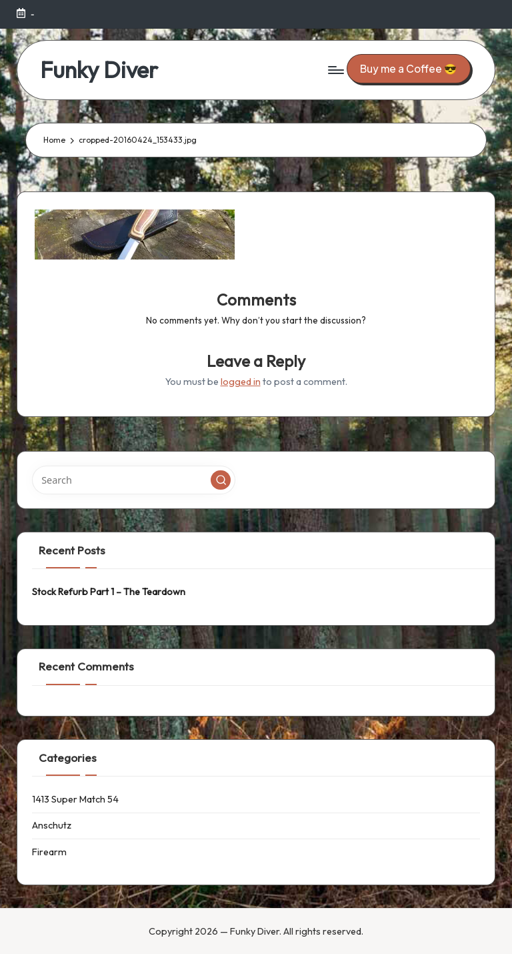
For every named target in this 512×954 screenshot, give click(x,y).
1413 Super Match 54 (75, 799)
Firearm (49, 852)
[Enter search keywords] (133, 480)
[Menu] (335, 70)
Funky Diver (99, 69)
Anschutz (51, 825)
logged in (241, 382)
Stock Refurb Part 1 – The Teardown (108, 592)
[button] (409, 68)
